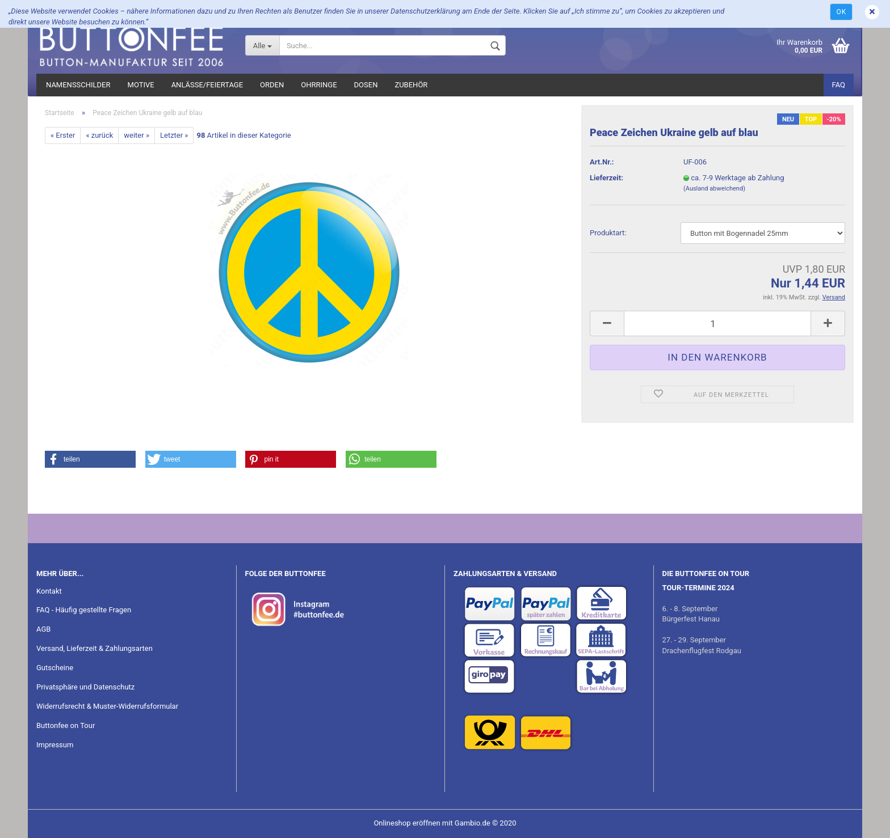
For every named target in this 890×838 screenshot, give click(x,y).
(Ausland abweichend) (714, 188)
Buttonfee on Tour (65, 725)
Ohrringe (319, 85)
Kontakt (49, 591)
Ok (841, 12)
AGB (43, 629)
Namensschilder (78, 85)
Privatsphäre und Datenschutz (85, 687)
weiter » (136, 135)
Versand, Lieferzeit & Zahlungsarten (94, 648)
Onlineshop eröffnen (406, 823)
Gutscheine (54, 667)
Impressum (54, 744)
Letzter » (174, 135)
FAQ (838, 85)
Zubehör (410, 85)
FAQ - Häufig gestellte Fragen (83, 610)
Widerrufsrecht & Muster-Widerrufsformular (107, 706)
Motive (141, 85)
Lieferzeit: (606, 177)
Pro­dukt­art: (608, 232)
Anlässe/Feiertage (207, 85)
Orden (272, 85)
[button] (90, 459)
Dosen (366, 85)
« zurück (99, 135)
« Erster (63, 135)
